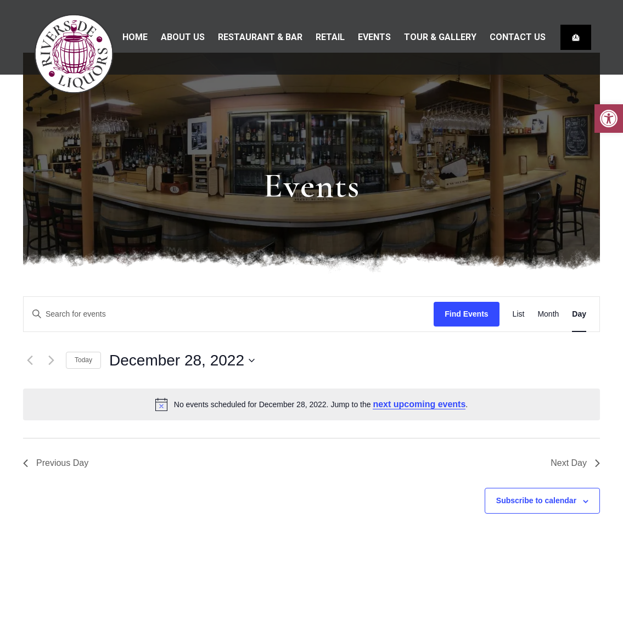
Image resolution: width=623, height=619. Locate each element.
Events (374, 37)
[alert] (311, 404)
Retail (330, 37)
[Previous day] (29, 360)
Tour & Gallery (440, 37)
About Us (183, 37)
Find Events (466, 314)
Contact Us (518, 37)
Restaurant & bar (260, 37)
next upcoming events (419, 404)
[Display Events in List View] (519, 314)
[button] (608, 118)
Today (83, 360)
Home (135, 37)
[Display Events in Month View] (548, 314)
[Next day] (51, 360)
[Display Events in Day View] (579, 314)
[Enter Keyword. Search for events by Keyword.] (229, 314)
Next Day (575, 463)
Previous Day (55, 463)
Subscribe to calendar (536, 500)
